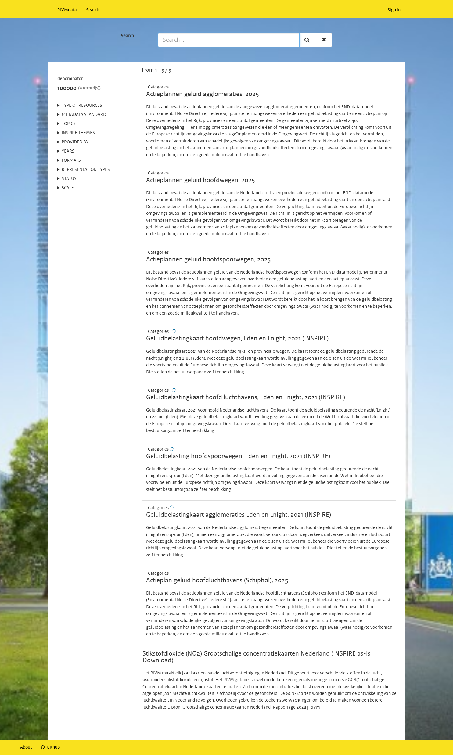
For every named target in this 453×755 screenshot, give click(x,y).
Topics (69, 124)
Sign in (394, 10)
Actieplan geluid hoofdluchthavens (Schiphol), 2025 (217, 580)
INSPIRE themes (78, 133)
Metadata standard (84, 115)
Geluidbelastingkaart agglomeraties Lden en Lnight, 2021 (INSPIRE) (238, 515)
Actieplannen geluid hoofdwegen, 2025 (200, 180)
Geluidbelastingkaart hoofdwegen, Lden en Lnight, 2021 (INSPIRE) (237, 339)
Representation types (86, 169)
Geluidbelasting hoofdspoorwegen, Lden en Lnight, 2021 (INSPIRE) (238, 456)
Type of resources (82, 105)
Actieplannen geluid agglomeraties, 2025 (202, 94)
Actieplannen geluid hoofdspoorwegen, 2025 (208, 260)
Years (68, 151)
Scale (68, 188)
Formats (71, 160)
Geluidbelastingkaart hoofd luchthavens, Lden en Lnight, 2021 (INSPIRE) (245, 397)
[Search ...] (229, 40)
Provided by (75, 142)
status (69, 179)
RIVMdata (67, 10)
